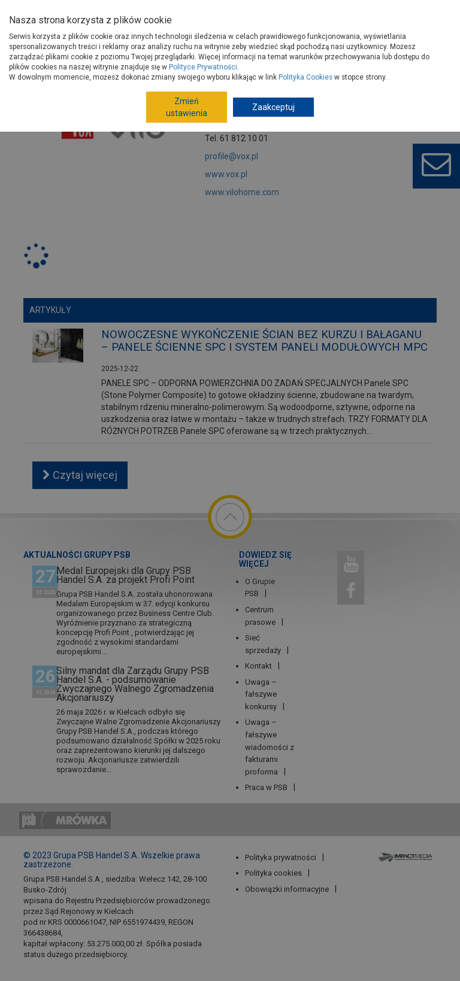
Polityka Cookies (305, 77)
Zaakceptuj (273, 107)
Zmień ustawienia (186, 107)
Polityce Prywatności (203, 67)
